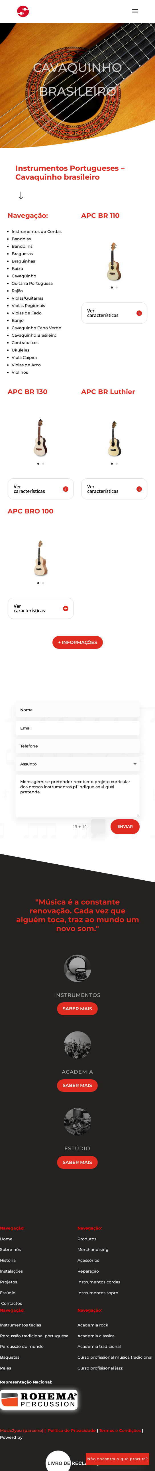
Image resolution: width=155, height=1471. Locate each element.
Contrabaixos (25, 342)
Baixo (17, 268)
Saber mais (77, 1008)
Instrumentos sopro (98, 1292)
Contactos (11, 1303)
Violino (19, 372)
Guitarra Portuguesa (32, 283)
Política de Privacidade (72, 1430)
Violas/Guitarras (27, 298)
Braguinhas (23, 261)
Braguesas (22, 253)
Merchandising (93, 1249)
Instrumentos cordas (99, 1282)
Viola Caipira (24, 357)
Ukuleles (20, 350)
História (8, 1260)
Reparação (88, 1271)
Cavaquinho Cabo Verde (36, 327)
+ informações (77, 642)
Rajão (17, 290)
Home (6, 1239)
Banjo (18, 320)
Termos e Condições (120, 1430)
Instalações (11, 1271)
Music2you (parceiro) (21, 1430)
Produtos (87, 1239)
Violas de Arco (26, 364)
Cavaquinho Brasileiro (34, 335)
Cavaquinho (24, 276)
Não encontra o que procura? (117, 1458)
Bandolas (21, 238)
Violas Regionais (28, 305)
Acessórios (88, 1260)
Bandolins (22, 246)
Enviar (125, 826)
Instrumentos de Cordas (37, 231)
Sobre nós (10, 1249)
